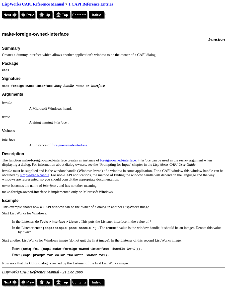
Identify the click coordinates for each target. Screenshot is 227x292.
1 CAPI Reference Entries (90, 4)
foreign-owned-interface (69, 145)
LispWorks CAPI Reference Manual (33, 4)
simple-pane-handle (34, 175)
